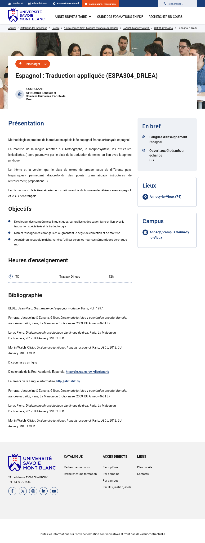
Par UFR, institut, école (117, 487)
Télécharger (32, 64)
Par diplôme (110, 467)
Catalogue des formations (33, 28)
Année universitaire (73, 16)
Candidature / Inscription (100, 4)
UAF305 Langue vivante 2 (136, 28)
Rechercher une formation (80, 474)
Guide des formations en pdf (120, 16)
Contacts (143, 474)
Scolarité (15, 3)
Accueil (12, 28)
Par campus (110, 480)
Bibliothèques (37, 3)
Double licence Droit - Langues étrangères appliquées (91, 28)
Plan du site (144, 467)
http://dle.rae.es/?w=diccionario (87, 371)
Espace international (66, 3)
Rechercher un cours (166, 16)
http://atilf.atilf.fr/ (68, 381)
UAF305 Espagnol (163, 28)
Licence (55, 28)
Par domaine (111, 474)
